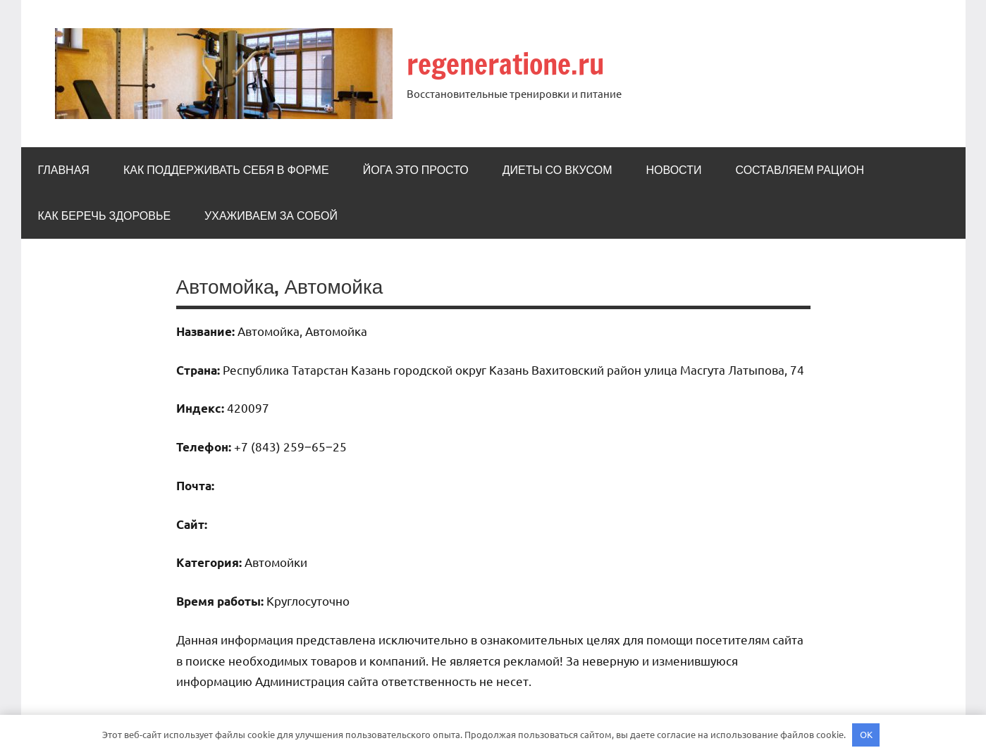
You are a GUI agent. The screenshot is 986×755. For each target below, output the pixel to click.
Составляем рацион (799, 169)
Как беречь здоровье (104, 215)
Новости (674, 169)
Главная (64, 169)
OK (866, 734)
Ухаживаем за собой (271, 215)
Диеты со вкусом (557, 169)
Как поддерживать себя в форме (226, 169)
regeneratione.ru (507, 64)
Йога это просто (416, 169)
